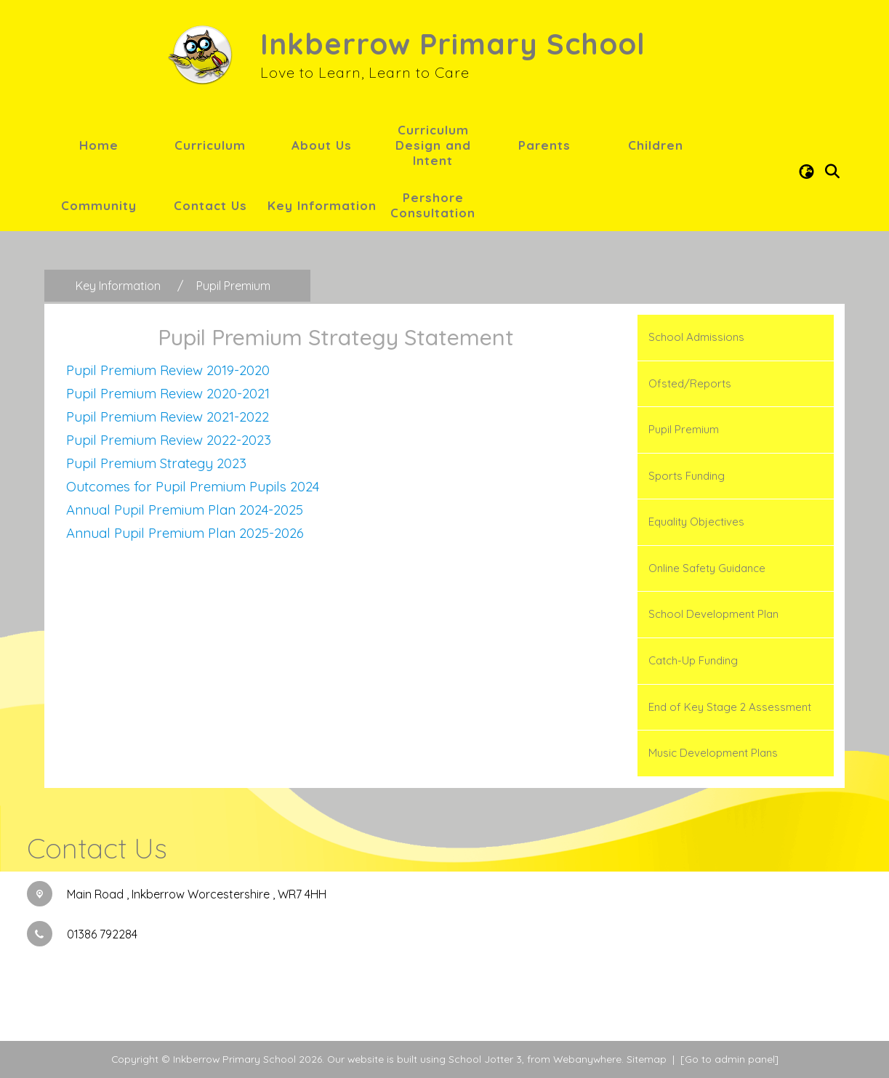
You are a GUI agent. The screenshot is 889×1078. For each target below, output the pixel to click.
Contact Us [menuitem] (210, 205)
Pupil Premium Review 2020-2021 (168, 393)
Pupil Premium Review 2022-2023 (168, 440)
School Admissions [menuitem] (696, 337)
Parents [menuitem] (544, 145)
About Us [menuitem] (321, 145)
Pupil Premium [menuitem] (683, 429)
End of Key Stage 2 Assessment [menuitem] (729, 707)
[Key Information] (118, 285)
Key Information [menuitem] (322, 205)
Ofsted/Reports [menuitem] (689, 383)
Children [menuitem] (655, 145)
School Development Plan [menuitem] (713, 614)
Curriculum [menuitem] (210, 145)
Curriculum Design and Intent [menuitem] (433, 145)
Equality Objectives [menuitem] (696, 521)
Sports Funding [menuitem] (686, 476)
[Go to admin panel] (729, 1059)
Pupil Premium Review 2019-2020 (168, 370)
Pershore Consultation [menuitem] (432, 205)
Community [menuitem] (99, 205)
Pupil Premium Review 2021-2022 (167, 416)
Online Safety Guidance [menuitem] (706, 568)
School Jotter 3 (485, 1059)
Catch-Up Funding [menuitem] (693, 660)
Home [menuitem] (98, 145)
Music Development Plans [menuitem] (713, 753)
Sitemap (647, 1059)
